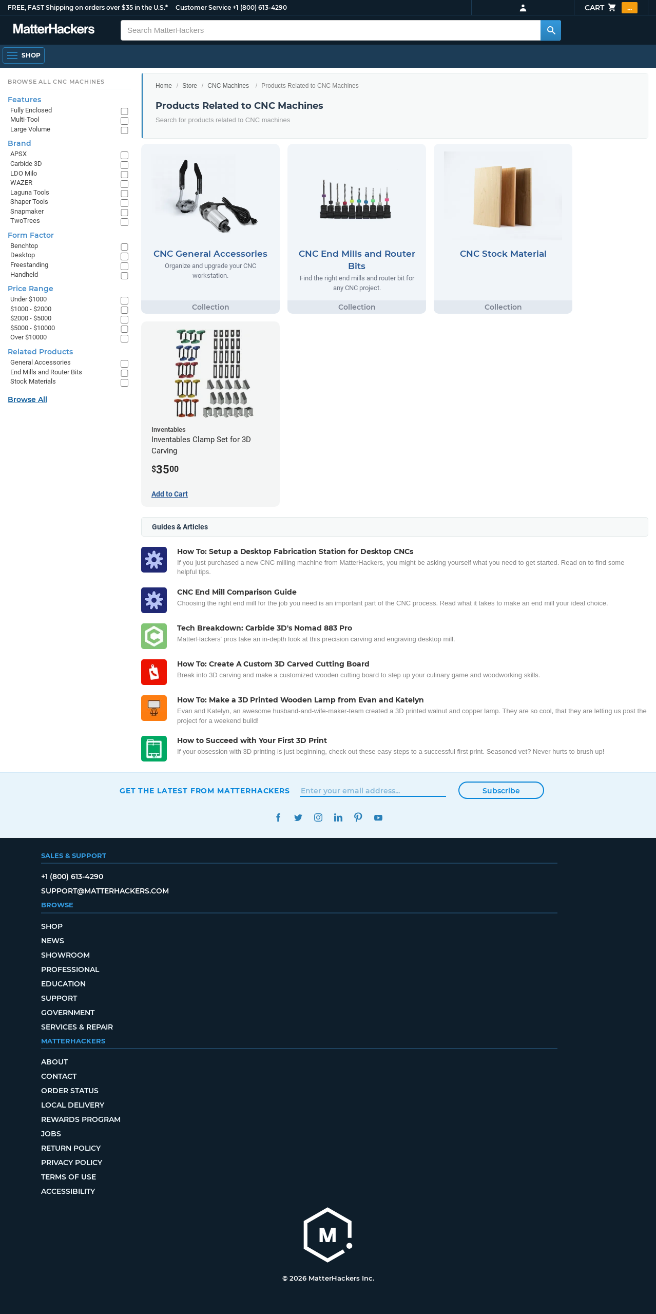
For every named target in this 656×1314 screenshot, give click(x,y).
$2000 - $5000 (30, 318)
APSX (18, 154)
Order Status (70, 1090)
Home (164, 85)
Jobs (51, 1133)
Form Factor (31, 235)
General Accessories (40, 362)
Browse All (27, 399)
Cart (611, 7)
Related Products (40, 351)
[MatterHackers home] (328, 1236)
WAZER (21, 182)
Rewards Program (81, 1119)
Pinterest (358, 818)
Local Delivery (72, 1105)
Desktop (22, 255)
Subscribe (501, 790)
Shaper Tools (29, 201)
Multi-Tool (24, 119)
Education (63, 983)
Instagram (318, 818)
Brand (19, 143)
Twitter (298, 818)
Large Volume (30, 129)
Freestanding (29, 265)
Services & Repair (77, 1027)
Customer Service (203, 7)
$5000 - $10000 (32, 328)
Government (67, 1012)
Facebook (278, 818)
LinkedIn (338, 818)
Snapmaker (27, 211)
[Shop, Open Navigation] (24, 55)
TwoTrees (25, 220)
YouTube (378, 818)
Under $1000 (28, 299)
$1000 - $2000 (30, 309)
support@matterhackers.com (105, 891)
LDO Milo (23, 173)
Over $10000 (28, 337)
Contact (58, 1076)
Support (59, 998)
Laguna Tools (29, 192)
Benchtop (24, 246)
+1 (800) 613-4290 (260, 7)
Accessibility (68, 1191)
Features (24, 99)
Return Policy (71, 1148)
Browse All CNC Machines (56, 81)
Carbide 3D (26, 163)
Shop (52, 926)
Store (189, 85)
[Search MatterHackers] (551, 30)
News (52, 940)
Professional (70, 969)
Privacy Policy (71, 1162)
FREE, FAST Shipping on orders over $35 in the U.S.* (88, 7)
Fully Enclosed (31, 110)
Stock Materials (33, 381)
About (54, 1062)
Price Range (30, 288)
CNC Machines (228, 85)
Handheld (24, 274)
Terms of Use (68, 1177)
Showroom (65, 955)
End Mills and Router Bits (46, 372)
